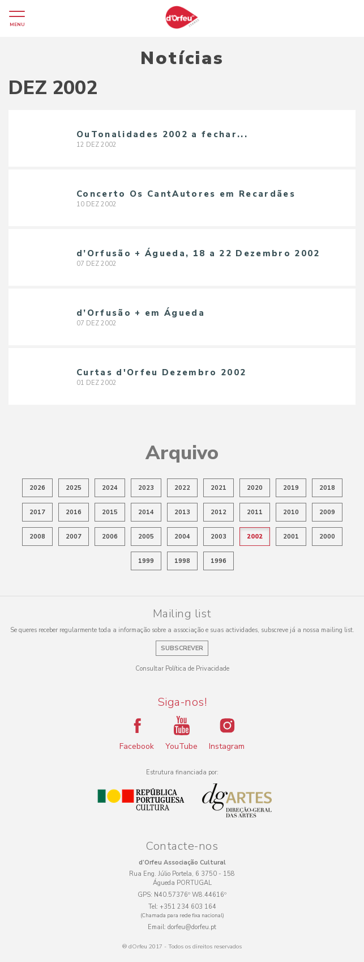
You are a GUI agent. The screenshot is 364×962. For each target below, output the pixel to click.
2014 (146, 512)
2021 (218, 488)
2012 (218, 512)
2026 (37, 488)
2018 (327, 488)
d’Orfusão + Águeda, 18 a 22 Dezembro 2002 (198, 253)
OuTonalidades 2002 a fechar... (162, 134)
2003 (218, 536)
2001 (291, 536)
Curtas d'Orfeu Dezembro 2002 (161, 372)
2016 (74, 512)
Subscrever (182, 648)
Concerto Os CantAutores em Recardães (186, 194)
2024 (110, 488)
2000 (327, 536)
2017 (37, 512)
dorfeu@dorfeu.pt (192, 927)
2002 (255, 536)
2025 (74, 488)
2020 (255, 488)
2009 (327, 512)
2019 (291, 488)
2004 (182, 536)
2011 (255, 512)
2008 (37, 536)
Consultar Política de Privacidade (182, 668)
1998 (182, 561)
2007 (74, 536)
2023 (146, 488)
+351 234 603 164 (188, 906)
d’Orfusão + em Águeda (140, 313)
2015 (110, 512)
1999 (146, 561)
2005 (146, 536)
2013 (182, 512)
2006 (110, 536)
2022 (182, 488)
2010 (291, 512)
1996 (218, 561)
